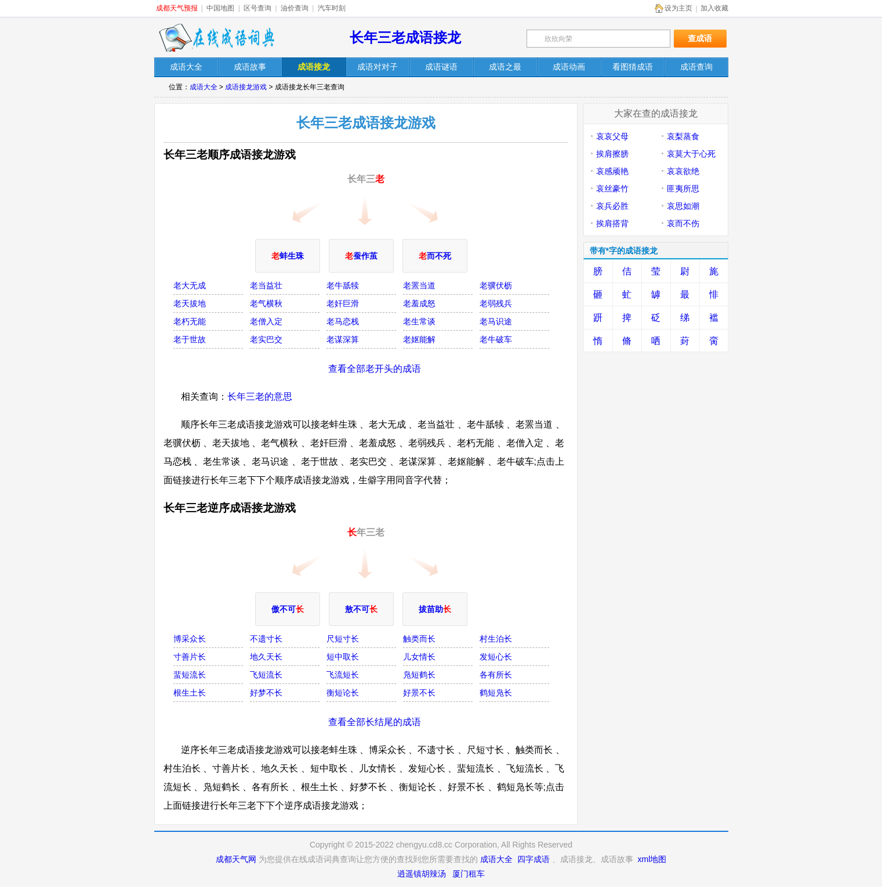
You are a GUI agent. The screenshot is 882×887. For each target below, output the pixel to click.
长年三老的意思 (259, 396)
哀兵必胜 (612, 206)
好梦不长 (266, 692)
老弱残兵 (496, 303)
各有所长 (496, 674)
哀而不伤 (683, 223)
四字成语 (533, 859)
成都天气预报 (177, 8)
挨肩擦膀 (612, 153)
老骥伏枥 (496, 285)
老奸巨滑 (342, 303)
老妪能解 (419, 339)
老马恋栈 (342, 321)
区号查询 (257, 8)
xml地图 (652, 859)
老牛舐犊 (342, 285)
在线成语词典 (216, 38)
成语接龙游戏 (246, 87)
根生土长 (189, 692)
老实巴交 (266, 339)
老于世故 (189, 339)
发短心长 (496, 656)
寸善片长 (189, 656)
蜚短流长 (189, 674)
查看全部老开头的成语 (374, 369)
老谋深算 (342, 339)
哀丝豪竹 (612, 188)
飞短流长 (266, 674)
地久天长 (266, 656)
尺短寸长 (342, 638)
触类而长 (419, 638)
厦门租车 (468, 873)
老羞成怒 (419, 303)
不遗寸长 (266, 638)
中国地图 (220, 8)
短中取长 (342, 656)
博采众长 (189, 638)
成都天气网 (236, 859)
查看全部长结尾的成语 (374, 722)
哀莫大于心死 (691, 153)
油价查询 (294, 8)
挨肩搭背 (612, 223)
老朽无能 (189, 321)
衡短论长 (342, 692)
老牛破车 (496, 339)
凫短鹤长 (419, 674)
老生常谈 (419, 321)
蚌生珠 (287, 255)
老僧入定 (266, 321)
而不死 (435, 255)
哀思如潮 (683, 206)
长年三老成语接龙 (405, 37)
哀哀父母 (612, 136)
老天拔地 (189, 303)
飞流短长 (342, 674)
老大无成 (189, 285)
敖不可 (361, 609)
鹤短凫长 (496, 692)
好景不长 (419, 692)
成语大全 (203, 87)
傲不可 (287, 609)
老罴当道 (419, 285)
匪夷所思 (683, 188)
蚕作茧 (361, 255)
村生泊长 (496, 638)
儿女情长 (419, 656)
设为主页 (678, 8)
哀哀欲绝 (683, 171)
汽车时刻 (332, 8)
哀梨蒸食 (683, 136)
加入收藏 (714, 8)
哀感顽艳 (612, 171)
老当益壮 (266, 285)
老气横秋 (266, 303)
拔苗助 (435, 609)
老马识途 (496, 321)
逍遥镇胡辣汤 (421, 873)
